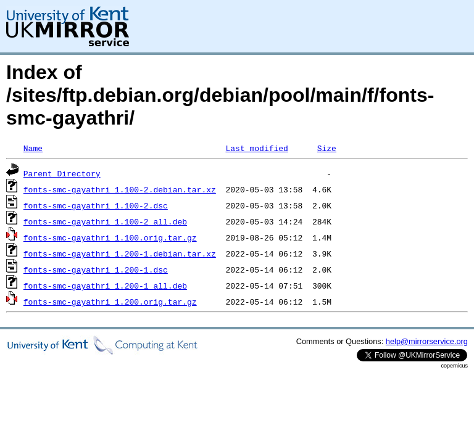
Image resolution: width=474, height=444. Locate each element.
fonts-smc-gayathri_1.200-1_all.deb (105, 285)
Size (326, 148)
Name (33, 148)
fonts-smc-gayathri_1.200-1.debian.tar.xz (119, 253)
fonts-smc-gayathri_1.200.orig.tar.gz (110, 301)
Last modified (256, 148)
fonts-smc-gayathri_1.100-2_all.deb (105, 221)
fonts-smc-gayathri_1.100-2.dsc (95, 205)
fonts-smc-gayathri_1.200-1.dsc (95, 269)
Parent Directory (62, 173)
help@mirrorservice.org (427, 341)
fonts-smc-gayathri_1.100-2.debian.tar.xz (119, 189)
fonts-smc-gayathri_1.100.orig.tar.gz (110, 237)
